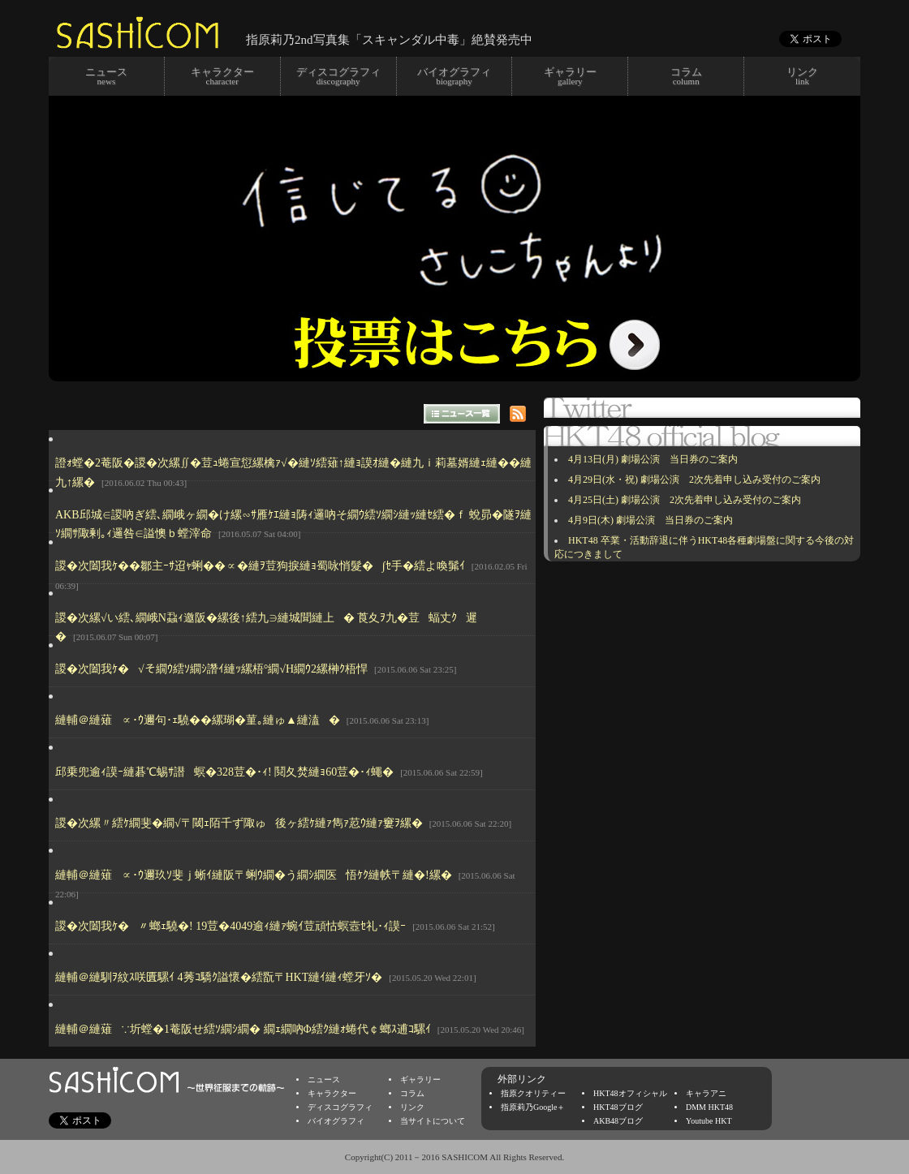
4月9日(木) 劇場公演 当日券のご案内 (650, 520)
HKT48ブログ (618, 1107)
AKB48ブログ (618, 1120)
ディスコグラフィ (340, 1107)
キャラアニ (706, 1093)
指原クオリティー (533, 1093)
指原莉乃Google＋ (533, 1107)
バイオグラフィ (336, 1120)
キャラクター (332, 1093)
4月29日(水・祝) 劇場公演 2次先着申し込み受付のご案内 (694, 479)
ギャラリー (420, 1079)
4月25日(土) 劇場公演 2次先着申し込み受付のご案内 (684, 499)
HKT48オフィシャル (630, 1093)
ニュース (324, 1079)
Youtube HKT (709, 1120)
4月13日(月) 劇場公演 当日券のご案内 (653, 459)
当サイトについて (432, 1120)
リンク (412, 1107)
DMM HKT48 (709, 1107)
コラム (412, 1093)
